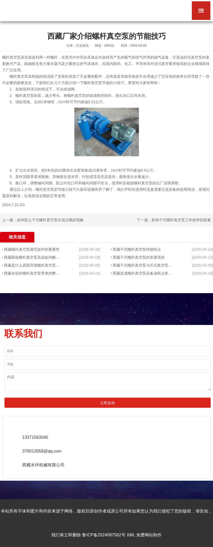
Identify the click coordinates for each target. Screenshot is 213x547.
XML (130, 535)
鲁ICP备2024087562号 (103, 535)
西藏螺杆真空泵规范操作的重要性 (32, 249)
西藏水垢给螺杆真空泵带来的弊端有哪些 (33, 273)
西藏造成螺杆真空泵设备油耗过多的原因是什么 (143, 273)
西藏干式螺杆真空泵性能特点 (137, 249)
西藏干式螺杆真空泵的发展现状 (139, 257)
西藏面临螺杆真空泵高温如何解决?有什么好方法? (33, 257)
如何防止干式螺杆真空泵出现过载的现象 (50, 220)
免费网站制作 (149, 535)
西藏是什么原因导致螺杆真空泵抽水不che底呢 (33, 265)
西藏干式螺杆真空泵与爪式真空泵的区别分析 (143, 265)
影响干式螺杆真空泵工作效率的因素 (181, 220)
